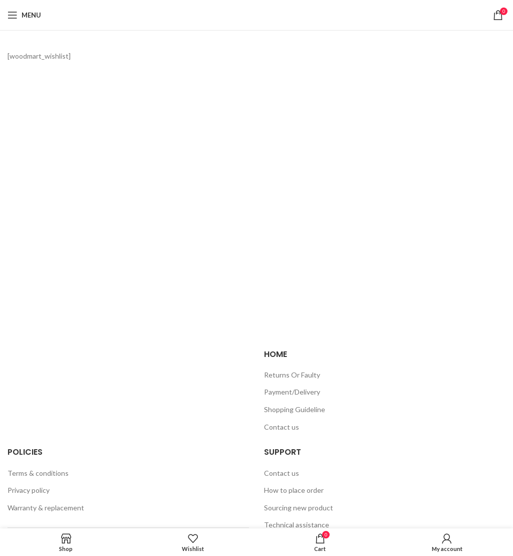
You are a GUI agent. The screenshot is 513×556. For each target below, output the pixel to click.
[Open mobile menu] (24, 15)
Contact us (281, 427)
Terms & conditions (38, 473)
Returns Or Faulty (292, 374)
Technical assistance (296, 524)
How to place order (294, 490)
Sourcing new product (298, 507)
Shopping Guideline (294, 409)
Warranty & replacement (46, 507)
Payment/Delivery (292, 392)
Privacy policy (29, 490)
